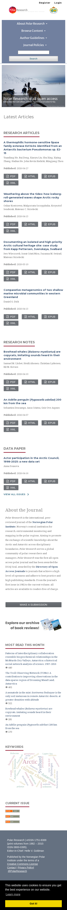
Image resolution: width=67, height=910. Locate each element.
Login (58, 2)
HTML (31, 176)
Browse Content (32, 30)
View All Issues (14, 494)
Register (44, 2)
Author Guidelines (32, 38)
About (31, 23)
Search (33, 58)
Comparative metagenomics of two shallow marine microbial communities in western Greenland (33, 293)
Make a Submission (33, 604)
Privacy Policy (25, 867)
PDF (12, 176)
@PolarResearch (17, 871)
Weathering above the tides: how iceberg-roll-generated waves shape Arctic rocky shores (33, 197)
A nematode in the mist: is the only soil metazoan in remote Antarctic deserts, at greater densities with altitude (33, 696)
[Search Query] (33, 52)
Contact (11, 867)
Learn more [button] (13, 894)
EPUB (51, 176)
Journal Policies (33, 45)
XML (12, 182)
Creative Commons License (22, 864)
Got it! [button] (33, 903)
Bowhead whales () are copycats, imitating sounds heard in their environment (32, 355)
